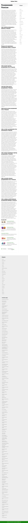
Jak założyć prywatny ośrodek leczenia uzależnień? (4, 402)
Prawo (20, 27)
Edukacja (3, 263)
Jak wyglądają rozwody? (5, 320)
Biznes (20, 9)
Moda (2, 269)
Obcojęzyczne (21, 24)
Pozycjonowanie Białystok (10, 237)
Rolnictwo (21, 30)
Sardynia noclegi (4, 324)
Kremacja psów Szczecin (5, 299)
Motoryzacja (21, 21)
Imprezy (3, 266)
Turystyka (3, 287)
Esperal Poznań (4, 431)
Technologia (3, 284)
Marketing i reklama (22, 18)
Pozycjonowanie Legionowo (4, 233)
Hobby (20, 15)
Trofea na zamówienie (5, 331)
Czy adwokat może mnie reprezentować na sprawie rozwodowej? (5, 348)
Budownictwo (3, 260)
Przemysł (3, 278)
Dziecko (21, 12)
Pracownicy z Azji (4, 517)
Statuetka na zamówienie (5, 315)
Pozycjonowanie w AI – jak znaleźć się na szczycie (5, 306)
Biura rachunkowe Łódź (5, 500)
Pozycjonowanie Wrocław (10, 227)
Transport (21, 36)
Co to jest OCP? (4, 496)
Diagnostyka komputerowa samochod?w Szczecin (5, 446)
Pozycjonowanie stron (5, 352)
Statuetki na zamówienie (5, 316)
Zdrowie (3, 293)
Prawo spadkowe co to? (5, 472)
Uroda (20, 39)
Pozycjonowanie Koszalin (10, 242)
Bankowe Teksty (14, 1)
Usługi (3, 290)
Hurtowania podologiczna (5, 310)
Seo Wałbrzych (4, 355)
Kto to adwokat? (4, 409)
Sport (20, 33)
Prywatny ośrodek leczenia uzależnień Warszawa (4, 438)
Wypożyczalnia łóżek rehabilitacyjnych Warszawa (4, 313)
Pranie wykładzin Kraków (5, 511)
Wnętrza (21, 42)
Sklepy (3, 281)
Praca (2, 275)
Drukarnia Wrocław (4, 328)
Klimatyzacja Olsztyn (4, 334)
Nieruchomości (4, 272)
